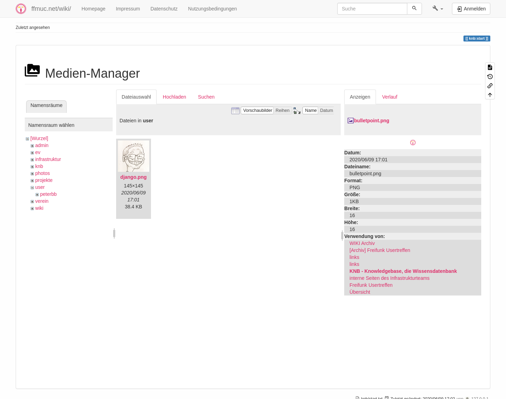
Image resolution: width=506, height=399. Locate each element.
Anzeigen (360, 97)
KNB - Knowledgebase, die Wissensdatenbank (403, 271)
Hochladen (174, 97)
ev (37, 152)
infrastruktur (48, 159)
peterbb (48, 194)
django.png (133, 177)
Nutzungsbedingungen (212, 8)
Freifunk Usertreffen (370, 285)
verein (41, 201)
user (40, 187)
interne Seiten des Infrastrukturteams (389, 278)
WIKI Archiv (362, 243)
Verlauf (390, 97)
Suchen (206, 97)
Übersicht (359, 292)
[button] (437, 8)
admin (41, 145)
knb (39, 166)
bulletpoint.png (371, 120)
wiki (39, 208)
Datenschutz (164, 8)
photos (42, 173)
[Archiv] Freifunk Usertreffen (379, 250)
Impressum (128, 8)
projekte (44, 180)
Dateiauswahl (136, 97)
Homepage (94, 8)
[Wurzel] (39, 138)
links (354, 257)
